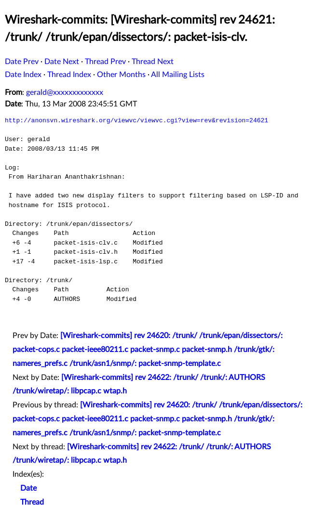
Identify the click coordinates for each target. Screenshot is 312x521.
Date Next (61, 61)
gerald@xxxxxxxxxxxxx (64, 92)
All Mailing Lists (177, 74)
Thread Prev (105, 61)
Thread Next (153, 61)
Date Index (23, 74)
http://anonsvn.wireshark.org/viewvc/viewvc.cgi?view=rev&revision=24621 (136, 120)
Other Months (121, 74)
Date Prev (22, 61)
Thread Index (69, 74)
